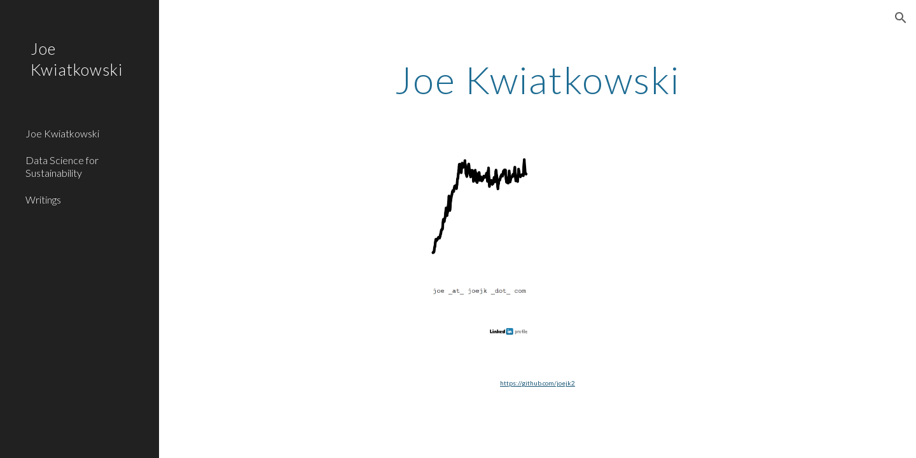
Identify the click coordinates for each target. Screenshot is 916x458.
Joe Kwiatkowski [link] (62, 133)
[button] (900, 18)
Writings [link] (43, 199)
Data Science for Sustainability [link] (62, 166)
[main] (537, 79)
